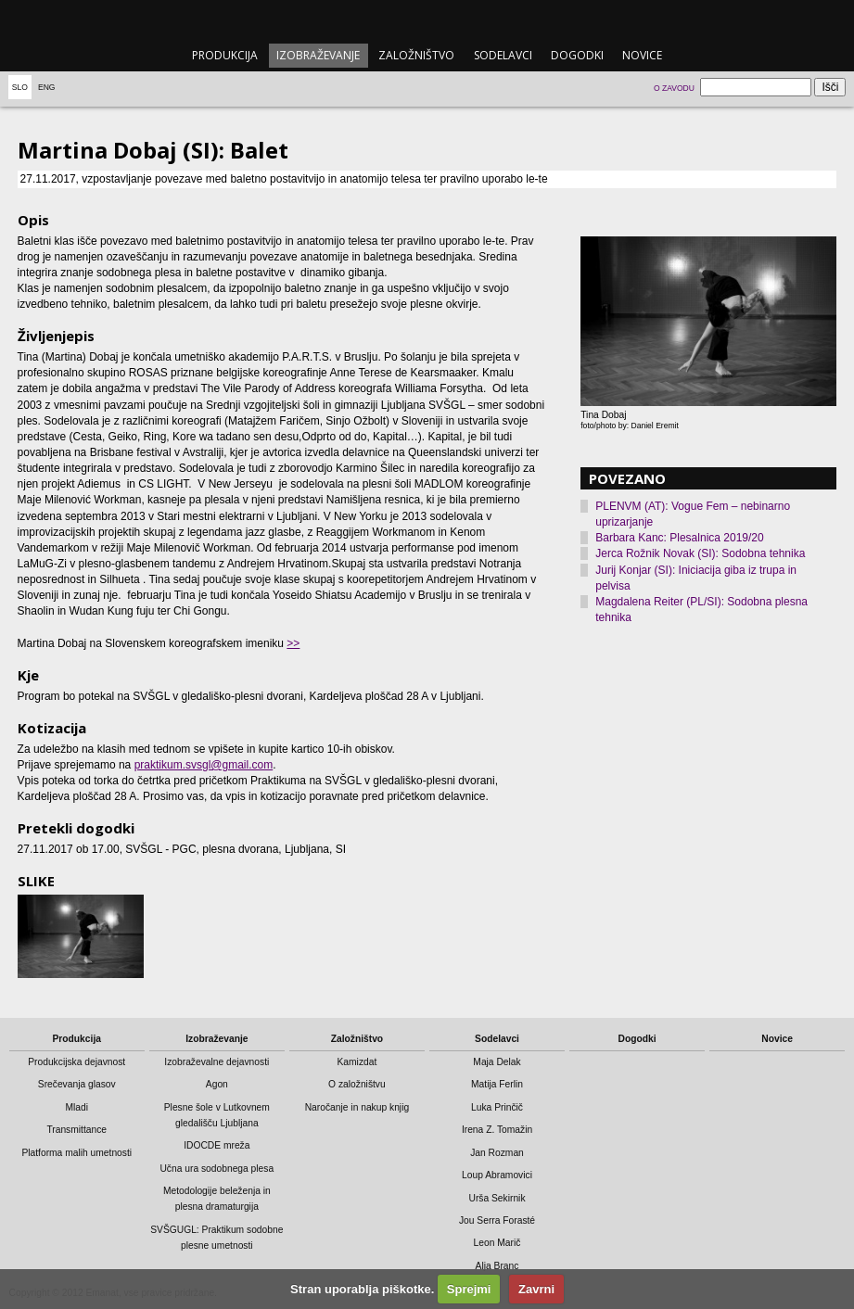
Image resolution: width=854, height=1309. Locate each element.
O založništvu (357, 1084)
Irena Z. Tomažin (497, 1130)
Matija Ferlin (497, 1084)
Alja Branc (497, 1266)
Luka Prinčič (497, 1107)
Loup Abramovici (497, 1175)
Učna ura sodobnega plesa (216, 1168)
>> (293, 643)
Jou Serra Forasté (497, 1220)
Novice (642, 55)
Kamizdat (357, 1062)
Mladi (76, 1107)
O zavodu (674, 88)
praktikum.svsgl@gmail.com (204, 764)
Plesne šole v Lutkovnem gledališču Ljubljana (217, 1115)
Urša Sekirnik (496, 1198)
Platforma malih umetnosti (76, 1153)
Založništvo (416, 55)
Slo (20, 87)
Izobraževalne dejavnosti (216, 1062)
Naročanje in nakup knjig (357, 1107)
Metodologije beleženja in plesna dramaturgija (217, 1199)
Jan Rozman (497, 1153)
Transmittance (76, 1130)
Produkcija (225, 55)
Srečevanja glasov (77, 1084)
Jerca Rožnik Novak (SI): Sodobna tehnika (700, 553)
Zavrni (536, 1289)
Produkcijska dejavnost (76, 1062)
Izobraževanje (318, 55)
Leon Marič (497, 1243)
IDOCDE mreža (216, 1145)
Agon (217, 1084)
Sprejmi (469, 1289)
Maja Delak (496, 1062)
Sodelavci (503, 55)
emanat (427, 20)
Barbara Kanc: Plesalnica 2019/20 (679, 537)
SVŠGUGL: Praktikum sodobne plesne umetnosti (216, 1238)
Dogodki (577, 55)
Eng (47, 87)
